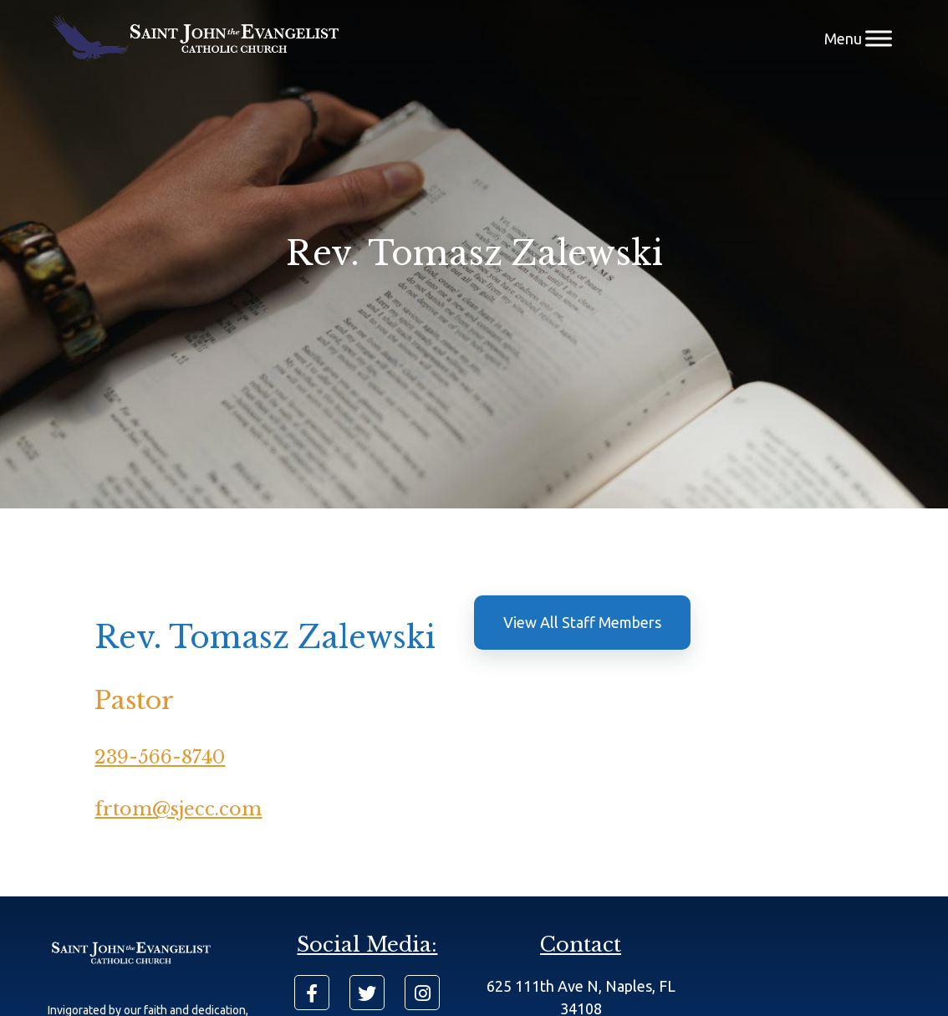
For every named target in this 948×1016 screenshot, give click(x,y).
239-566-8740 (159, 757)
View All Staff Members (582, 622)
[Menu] (878, 38)
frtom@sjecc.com (178, 809)
